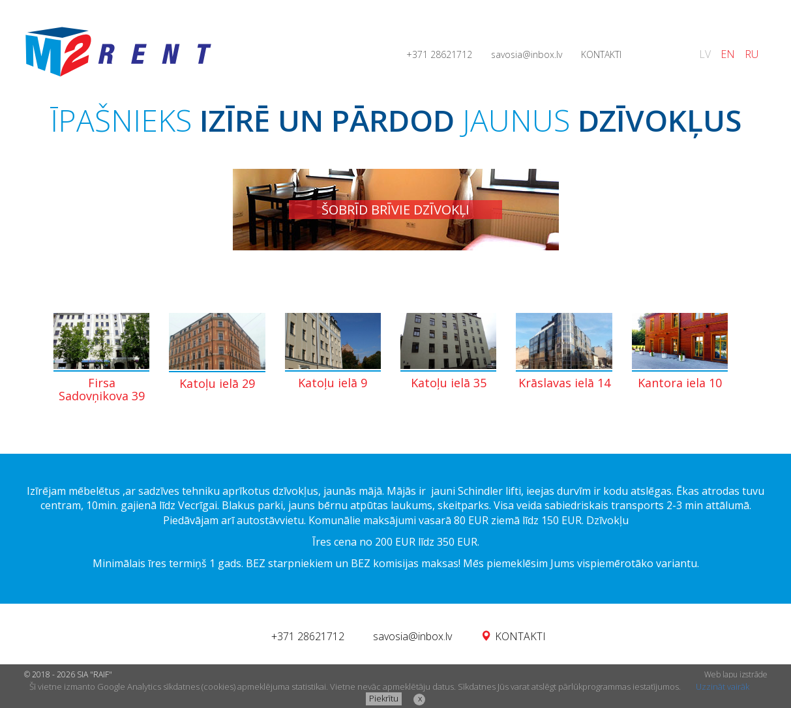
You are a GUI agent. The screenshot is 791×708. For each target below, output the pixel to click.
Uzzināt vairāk (722, 686)
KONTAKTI (601, 54)
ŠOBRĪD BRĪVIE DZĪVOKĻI (395, 209)
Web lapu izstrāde (736, 674)
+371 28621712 (439, 54)
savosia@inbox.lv (526, 54)
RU (751, 54)
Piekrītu (383, 698)
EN (728, 54)
